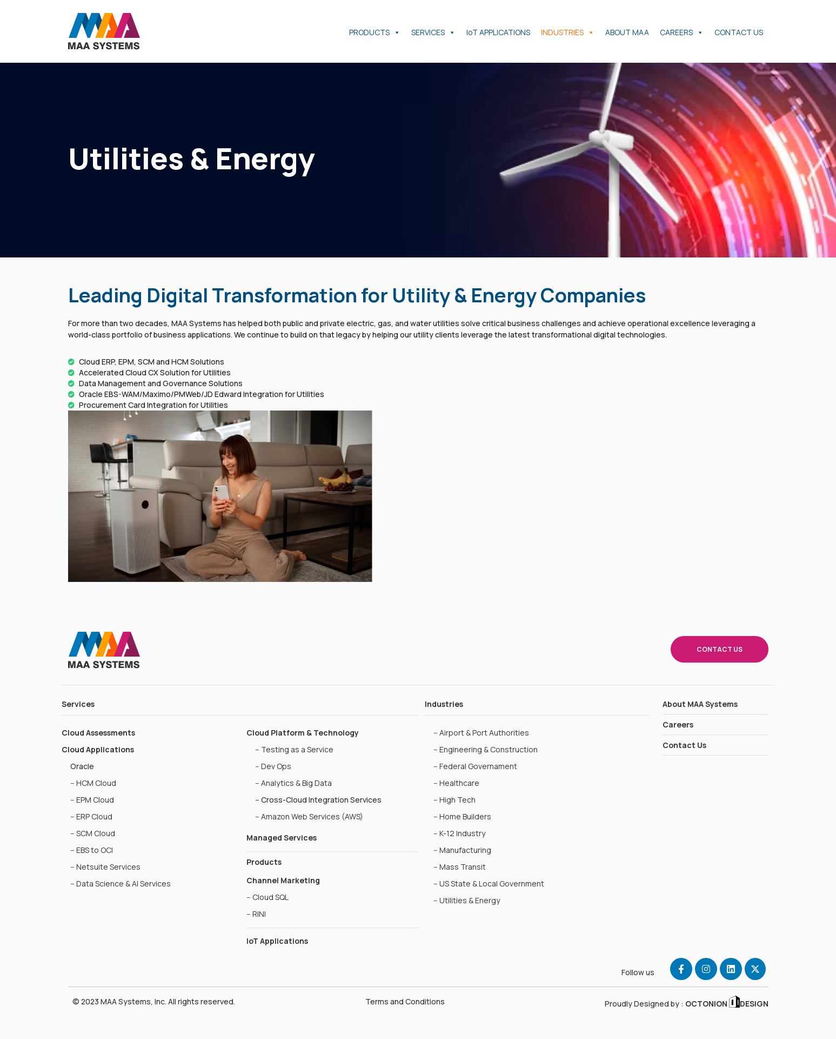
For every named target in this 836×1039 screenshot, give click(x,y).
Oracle (82, 766)
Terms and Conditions (405, 1001)
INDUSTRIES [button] (567, 32)
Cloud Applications (98, 749)
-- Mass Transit (459, 867)
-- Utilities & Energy (466, 900)
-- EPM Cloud (92, 800)
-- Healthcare (456, 783)
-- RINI (256, 914)
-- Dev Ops (273, 766)
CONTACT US (738, 32)
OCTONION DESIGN (726, 1003)
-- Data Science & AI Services (120, 883)
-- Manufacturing (462, 850)
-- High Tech (454, 800)
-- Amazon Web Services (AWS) (309, 816)
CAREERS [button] (682, 32)
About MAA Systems (700, 704)
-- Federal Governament (475, 766)
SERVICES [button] (433, 32)
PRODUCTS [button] (374, 32)
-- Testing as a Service (294, 749)
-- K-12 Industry (459, 833)
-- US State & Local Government (488, 883)
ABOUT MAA (627, 32)
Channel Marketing (283, 880)
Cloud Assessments (98, 732)
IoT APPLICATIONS (498, 32)
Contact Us (684, 745)
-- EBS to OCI (91, 850)
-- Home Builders (462, 816)
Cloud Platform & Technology (302, 732)
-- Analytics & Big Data (293, 783)
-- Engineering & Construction (485, 749)
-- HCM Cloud (93, 783)
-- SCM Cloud (92, 833)
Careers (678, 724)
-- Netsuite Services (105, 867)
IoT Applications (277, 941)
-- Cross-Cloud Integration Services (318, 800)
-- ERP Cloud (91, 816)
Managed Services (281, 837)
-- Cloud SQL (267, 897)
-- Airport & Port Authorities (481, 732)
